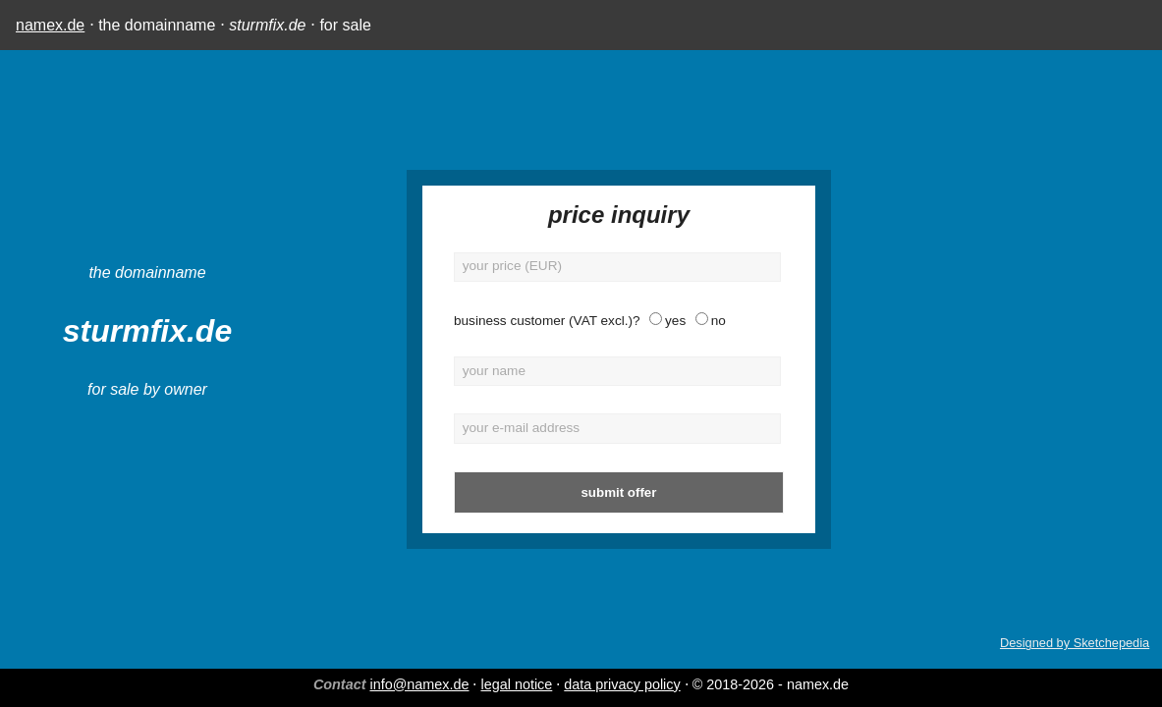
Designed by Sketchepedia (1074, 642)
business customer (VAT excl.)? (452, 320)
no (623, 320)
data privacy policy (622, 684)
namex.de (50, 25)
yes (580, 320)
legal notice (516, 684)
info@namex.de (419, 684)
